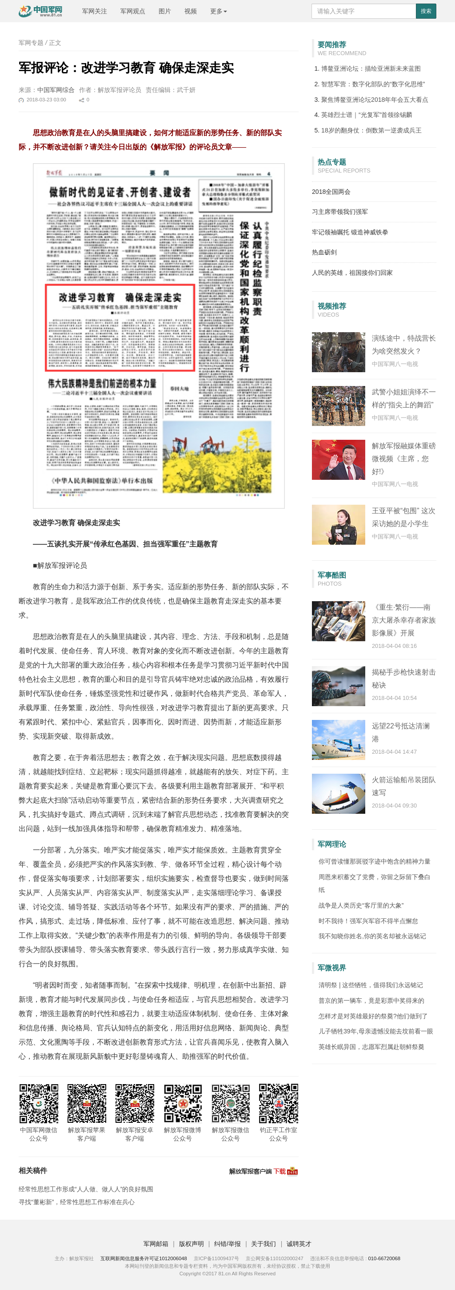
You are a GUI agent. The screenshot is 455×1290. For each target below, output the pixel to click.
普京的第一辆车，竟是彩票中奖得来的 (371, 1000)
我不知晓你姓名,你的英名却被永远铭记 (372, 936)
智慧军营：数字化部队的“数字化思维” (373, 84)
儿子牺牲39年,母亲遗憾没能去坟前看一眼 (376, 1031)
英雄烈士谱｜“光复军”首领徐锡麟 (366, 114)
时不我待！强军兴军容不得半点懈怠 (368, 920)
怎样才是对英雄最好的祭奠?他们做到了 (373, 1016)
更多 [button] (218, 11)
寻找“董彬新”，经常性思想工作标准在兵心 (77, 1202)
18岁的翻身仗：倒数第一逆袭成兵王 (371, 130)
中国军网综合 (56, 89)
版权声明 (191, 1243)
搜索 (426, 11)
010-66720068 (384, 1258)
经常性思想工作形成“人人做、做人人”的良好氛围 (86, 1189)
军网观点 (132, 11)
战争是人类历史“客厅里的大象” (361, 905)
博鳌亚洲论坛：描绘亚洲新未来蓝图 (371, 68)
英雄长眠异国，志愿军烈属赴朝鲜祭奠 (371, 1046)
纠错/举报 (227, 1243)
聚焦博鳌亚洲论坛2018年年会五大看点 (374, 99)
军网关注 (94, 11)
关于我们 (263, 1243)
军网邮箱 (156, 1243)
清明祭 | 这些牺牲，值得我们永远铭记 (371, 985)
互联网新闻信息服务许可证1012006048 (143, 1258)
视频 (190, 11)
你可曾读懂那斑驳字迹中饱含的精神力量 (375, 861)
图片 (165, 11)
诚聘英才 (299, 1243)
